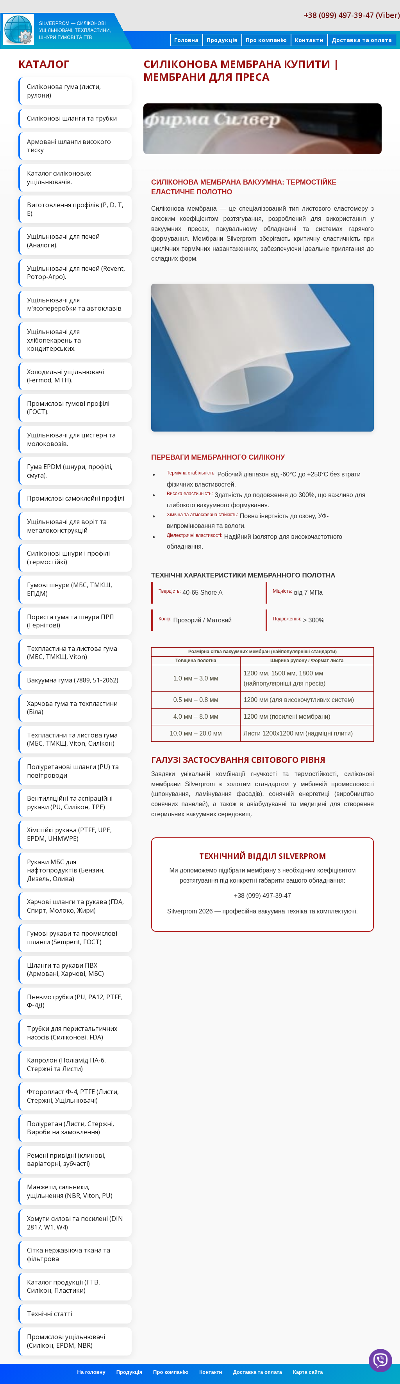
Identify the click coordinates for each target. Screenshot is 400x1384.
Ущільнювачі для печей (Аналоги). (63, 240)
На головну (91, 1372)
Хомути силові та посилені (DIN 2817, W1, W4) (75, 1222)
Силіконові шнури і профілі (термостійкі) (68, 557)
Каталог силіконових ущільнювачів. (59, 177)
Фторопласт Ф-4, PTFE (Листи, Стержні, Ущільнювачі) (73, 1096)
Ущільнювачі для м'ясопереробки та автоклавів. (75, 304)
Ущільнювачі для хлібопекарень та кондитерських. (54, 340)
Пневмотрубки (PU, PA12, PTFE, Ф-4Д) (75, 1001)
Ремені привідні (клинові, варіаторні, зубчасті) (66, 1159)
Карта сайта (308, 1372)
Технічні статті (49, 1313)
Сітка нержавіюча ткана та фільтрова (68, 1254)
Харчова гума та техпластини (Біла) (72, 707)
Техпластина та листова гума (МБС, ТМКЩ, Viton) (72, 652)
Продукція (222, 40)
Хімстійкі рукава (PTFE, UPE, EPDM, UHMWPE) (69, 834)
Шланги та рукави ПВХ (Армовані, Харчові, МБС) (65, 969)
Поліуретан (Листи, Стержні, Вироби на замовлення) (70, 1128)
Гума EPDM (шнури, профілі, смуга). (69, 471)
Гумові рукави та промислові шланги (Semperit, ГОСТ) (72, 937)
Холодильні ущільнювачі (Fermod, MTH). (65, 376)
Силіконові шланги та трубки (72, 118)
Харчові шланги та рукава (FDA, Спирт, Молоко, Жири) (75, 906)
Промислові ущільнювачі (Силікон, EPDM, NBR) (66, 1341)
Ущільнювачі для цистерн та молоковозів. (71, 439)
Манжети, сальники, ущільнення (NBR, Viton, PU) (69, 1191)
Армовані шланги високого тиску (69, 146)
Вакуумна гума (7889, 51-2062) (72, 680)
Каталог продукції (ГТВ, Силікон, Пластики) (63, 1286)
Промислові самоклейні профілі (75, 498)
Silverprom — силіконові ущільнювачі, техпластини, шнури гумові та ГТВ (75, 30)
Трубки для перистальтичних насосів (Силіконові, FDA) (72, 1032)
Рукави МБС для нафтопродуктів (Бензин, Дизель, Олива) (66, 870)
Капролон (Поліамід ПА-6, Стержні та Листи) (66, 1064)
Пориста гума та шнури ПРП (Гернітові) (70, 621)
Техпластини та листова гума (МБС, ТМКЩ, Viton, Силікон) (72, 739)
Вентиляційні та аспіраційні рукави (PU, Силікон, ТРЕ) (69, 802)
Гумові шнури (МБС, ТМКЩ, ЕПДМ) (69, 589)
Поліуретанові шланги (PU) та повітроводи (73, 771)
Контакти (309, 40)
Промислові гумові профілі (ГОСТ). (68, 407)
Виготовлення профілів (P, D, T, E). (75, 209)
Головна (186, 40)
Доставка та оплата (362, 40)
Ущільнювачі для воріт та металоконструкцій (67, 526)
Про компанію (266, 40)
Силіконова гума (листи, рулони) (64, 90)
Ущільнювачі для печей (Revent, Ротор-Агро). (76, 272)
